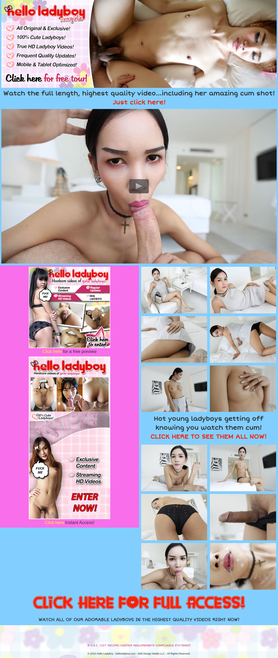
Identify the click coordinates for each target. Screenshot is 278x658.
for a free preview (69, 351)
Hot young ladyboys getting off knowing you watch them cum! (208, 428)
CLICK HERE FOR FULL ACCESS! (139, 603)
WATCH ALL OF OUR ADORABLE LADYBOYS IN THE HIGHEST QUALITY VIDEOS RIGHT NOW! (139, 619)
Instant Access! (69, 522)
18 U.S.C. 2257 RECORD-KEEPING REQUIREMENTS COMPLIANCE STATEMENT (139, 645)
